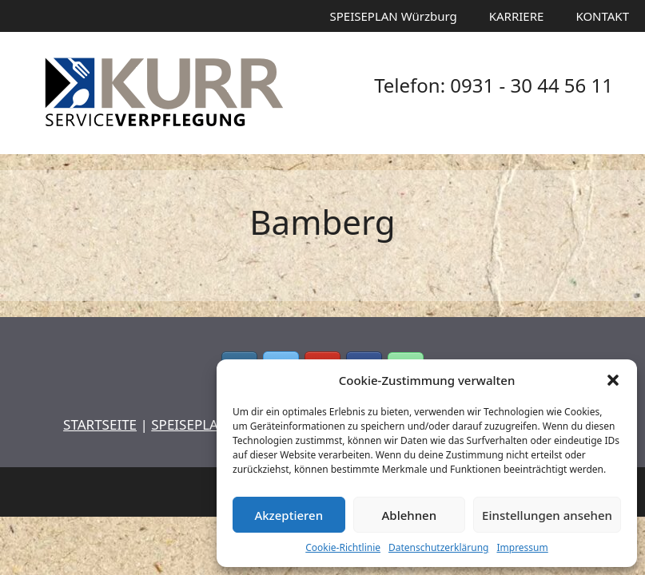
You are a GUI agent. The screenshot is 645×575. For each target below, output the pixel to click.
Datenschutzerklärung (438, 547)
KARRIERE (516, 16)
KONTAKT (602, 16)
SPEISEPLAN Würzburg (393, 16)
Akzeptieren (288, 515)
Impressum (521, 547)
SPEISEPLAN (190, 424)
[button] (613, 380)
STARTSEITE (100, 424)
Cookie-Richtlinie (342, 547)
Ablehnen (409, 515)
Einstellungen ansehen (547, 515)
